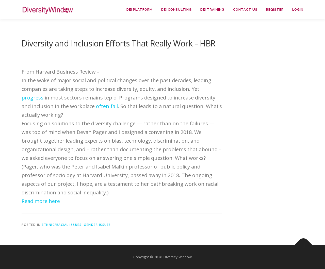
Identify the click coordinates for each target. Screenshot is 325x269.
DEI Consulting (176, 9)
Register (275, 9)
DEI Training (212, 9)
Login (297, 9)
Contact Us (245, 9)
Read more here (41, 201)
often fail (107, 106)
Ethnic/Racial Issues (62, 225)
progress (32, 97)
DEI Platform (139, 9)
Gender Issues (97, 225)
